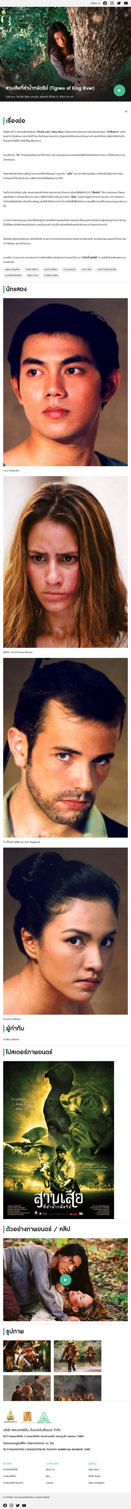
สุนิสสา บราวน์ (32, 275)
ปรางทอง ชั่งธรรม (50, 269)
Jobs (48, 1476)
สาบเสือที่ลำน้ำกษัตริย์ (13, 275)
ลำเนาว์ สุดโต (86, 269)
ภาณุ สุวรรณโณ (69, 269)
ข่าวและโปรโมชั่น (10, 1469)
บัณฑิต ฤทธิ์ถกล (32, 269)
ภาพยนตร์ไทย (9, 1476)
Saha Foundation (96, 1483)
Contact (49, 1483)
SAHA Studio (94, 1476)
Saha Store (93, 1469)
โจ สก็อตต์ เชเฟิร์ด (51, 275)
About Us (50, 1469)
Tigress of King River (12, 269)
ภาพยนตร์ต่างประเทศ (13, 1483)
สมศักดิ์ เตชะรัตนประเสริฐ (107, 269)
